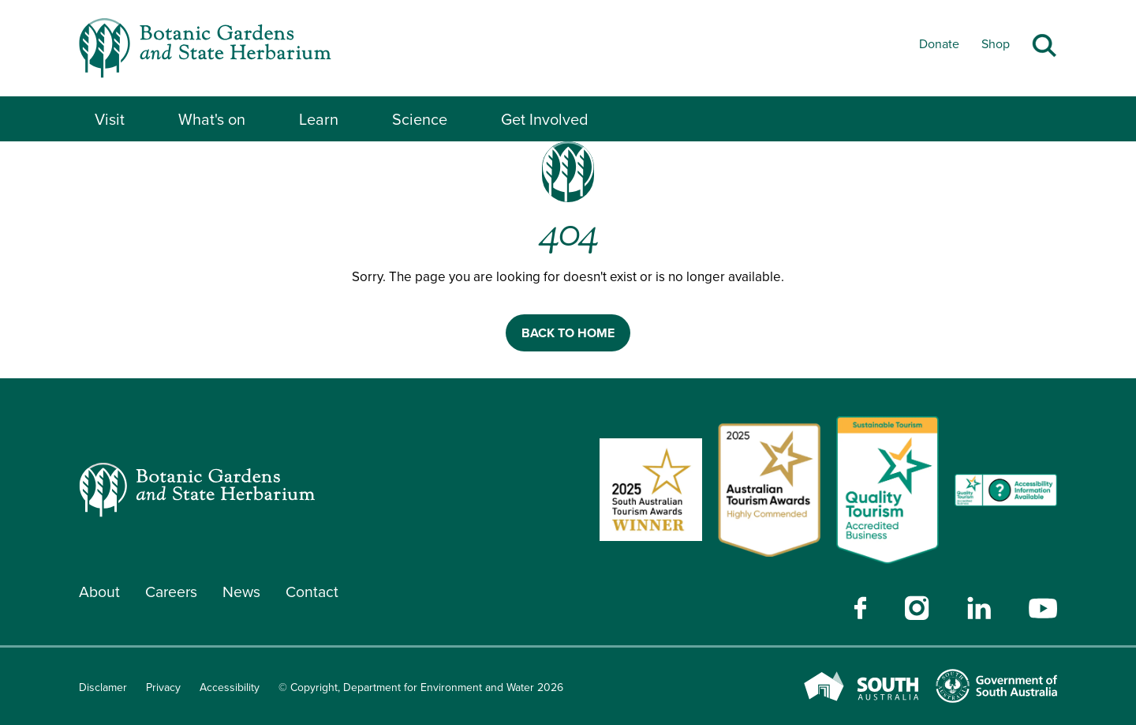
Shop (995, 44)
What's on (211, 119)
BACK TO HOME (568, 333)
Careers (173, 592)
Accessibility (230, 687)
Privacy (163, 687)
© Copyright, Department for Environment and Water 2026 (420, 687)
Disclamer (103, 687)
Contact (317, 592)
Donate (939, 44)
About (100, 592)
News (245, 592)
